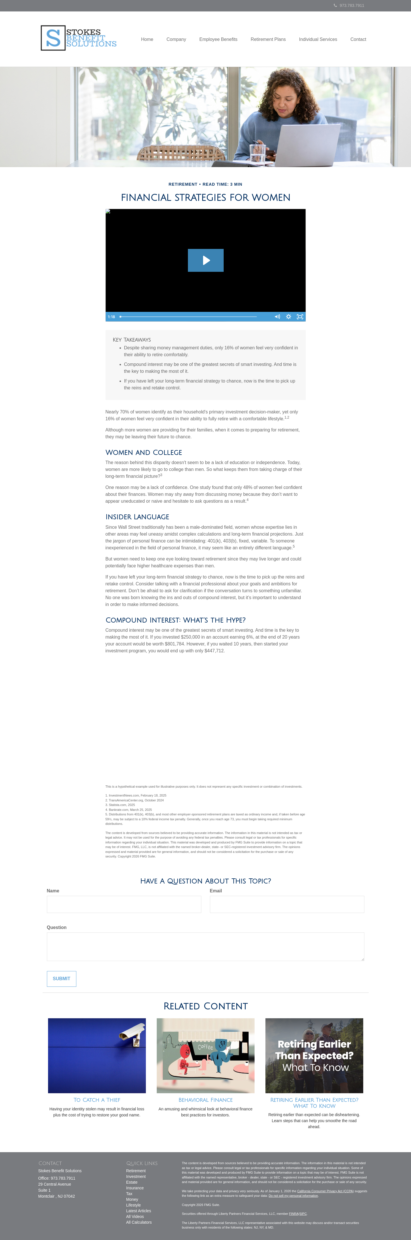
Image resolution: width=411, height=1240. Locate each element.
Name (53, 890)
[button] (171, 39)
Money (132, 1199)
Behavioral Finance (205, 1100)
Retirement (136, 1170)
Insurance (135, 1188)
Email (216, 890)
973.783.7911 (349, 5)
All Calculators (139, 1222)
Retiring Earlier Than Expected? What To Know (314, 1103)
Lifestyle (133, 1205)
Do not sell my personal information (293, 1195)
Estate (132, 1182)
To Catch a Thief (97, 1100)
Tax (129, 1193)
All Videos (135, 1216)
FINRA (294, 1213)
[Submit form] (61, 979)
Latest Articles (138, 1211)
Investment (136, 1176)
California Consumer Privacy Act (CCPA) (325, 1191)
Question (57, 927)
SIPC (303, 1213)
